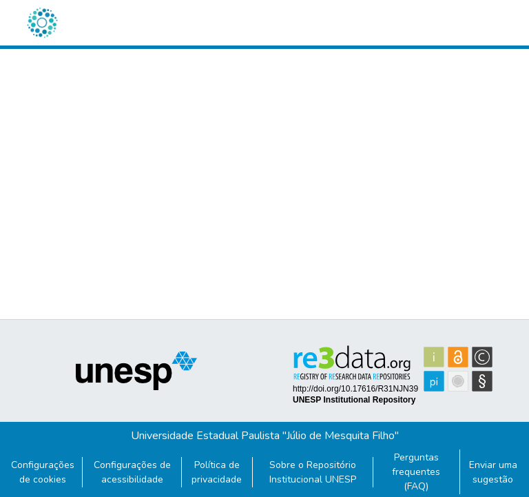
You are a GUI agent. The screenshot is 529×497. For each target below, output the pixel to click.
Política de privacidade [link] (216, 472)
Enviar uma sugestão (493, 472)
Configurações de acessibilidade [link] (132, 472)
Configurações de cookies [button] (42, 472)
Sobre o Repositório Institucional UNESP (312, 472)
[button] (42, 23)
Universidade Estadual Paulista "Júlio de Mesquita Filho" (265, 435)
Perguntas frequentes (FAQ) (416, 472)
